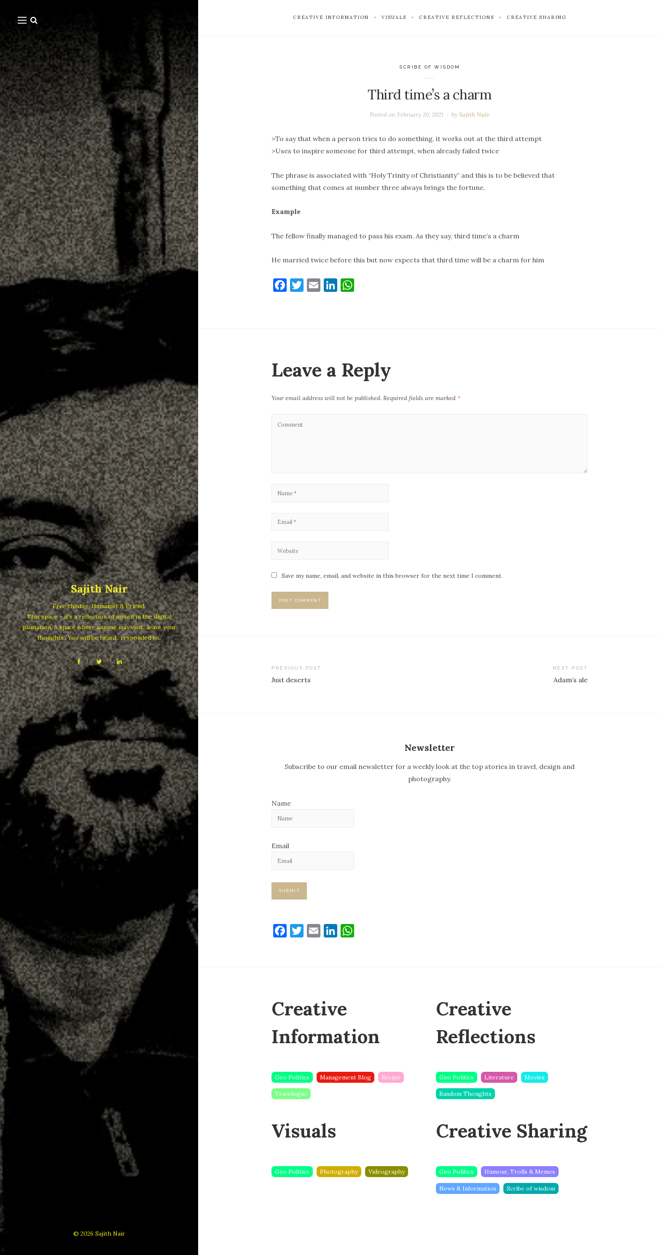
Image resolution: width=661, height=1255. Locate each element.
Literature (499, 1097)
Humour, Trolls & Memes (519, 1192)
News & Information (467, 1208)
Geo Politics (292, 1097)
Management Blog (345, 1097)
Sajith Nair (99, 588)
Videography (386, 1192)
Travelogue (291, 1114)
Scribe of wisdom (429, 67)
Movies (534, 1097)
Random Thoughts (465, 1114)
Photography (339, 1192)
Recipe (391, 1097)
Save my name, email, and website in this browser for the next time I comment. (392, 588)
